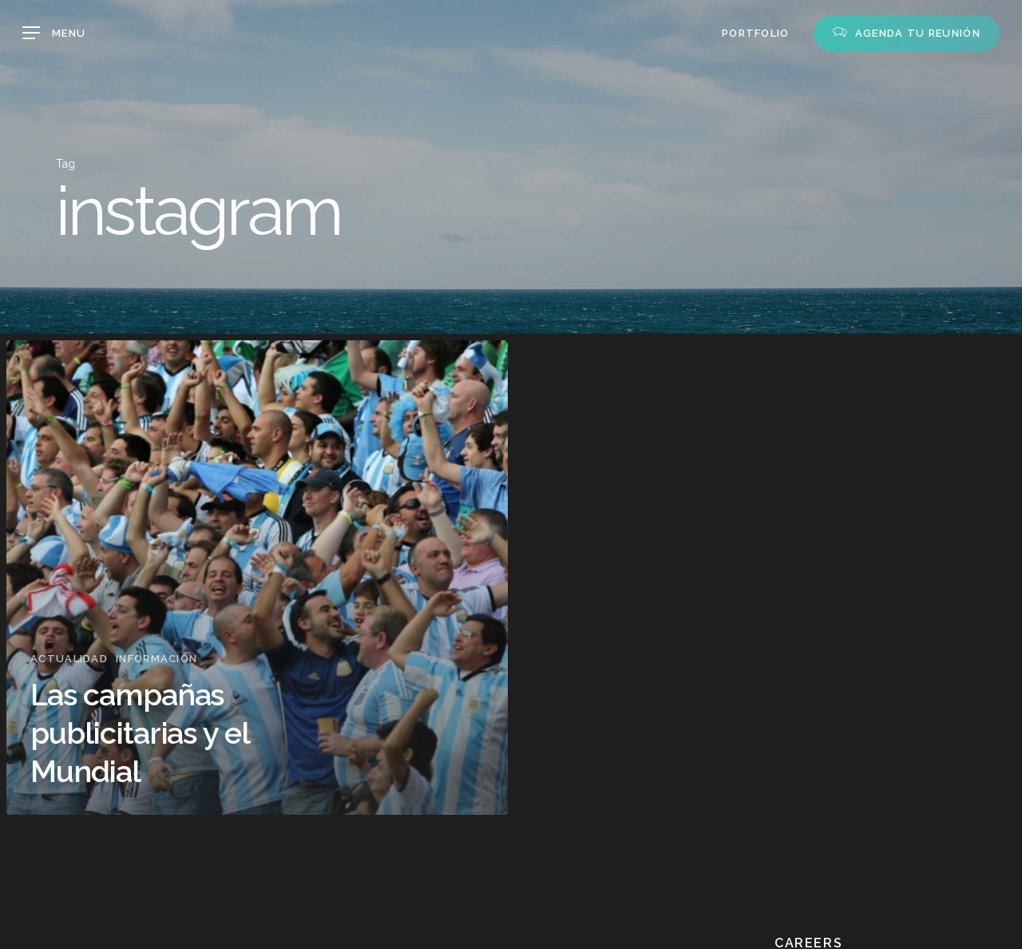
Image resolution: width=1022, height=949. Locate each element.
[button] (53, 33)
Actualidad (69, 659)
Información (156, 659)
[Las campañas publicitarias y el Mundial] (257, 577)
